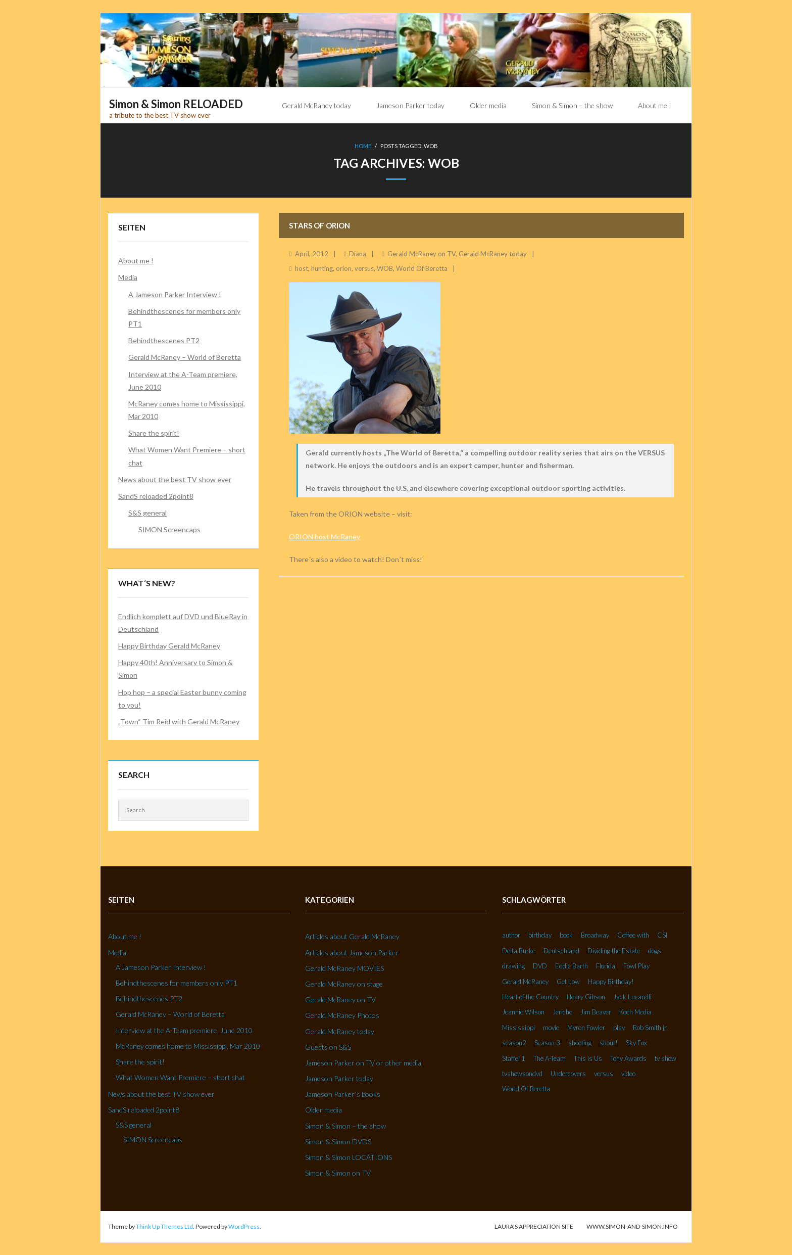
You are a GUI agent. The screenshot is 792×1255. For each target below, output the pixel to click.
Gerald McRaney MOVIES (344, 967)
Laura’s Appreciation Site (533, 1226)
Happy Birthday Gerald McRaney (169, 645)
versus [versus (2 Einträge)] (603, 1073)
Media (127, 276)
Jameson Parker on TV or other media (363, 1062)
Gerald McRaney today (493, 253)
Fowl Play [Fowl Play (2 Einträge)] (636, 965)
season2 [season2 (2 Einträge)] (514, 1042)
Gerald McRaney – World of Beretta (184, 356)
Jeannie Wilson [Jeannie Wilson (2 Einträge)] (523, 1011)
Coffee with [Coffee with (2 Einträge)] (633, 935)
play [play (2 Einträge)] (619, 1027)
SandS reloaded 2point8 (155, 495)
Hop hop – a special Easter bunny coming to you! (182, 698)
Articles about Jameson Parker (352, 952)
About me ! (136, 260)
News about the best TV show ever (174, 479)
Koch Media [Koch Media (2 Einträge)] (635, 1011)
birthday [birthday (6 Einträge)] (540, 935)
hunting (322, 268)
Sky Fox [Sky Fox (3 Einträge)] (636, 1042)
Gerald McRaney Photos (342, 1014)
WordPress (244, 1226)
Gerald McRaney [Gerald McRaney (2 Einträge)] (525, 981)
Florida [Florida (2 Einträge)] (605, 965)
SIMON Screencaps (169, 529)
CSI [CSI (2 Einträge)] (662, 935)
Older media (323, 1109)
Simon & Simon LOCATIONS (348, 1156)
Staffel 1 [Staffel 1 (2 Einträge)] (513, 1058)
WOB (385, 268)
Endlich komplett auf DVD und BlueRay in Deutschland (182, 622)
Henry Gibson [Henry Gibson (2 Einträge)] (586, 996)
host (301, 268)
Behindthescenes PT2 (164, 340)
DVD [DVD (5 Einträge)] (540, 965)
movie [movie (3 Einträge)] (551, 1027)
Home (363, 146)
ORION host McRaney (324, 536)
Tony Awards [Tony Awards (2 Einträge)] (628, 1058)
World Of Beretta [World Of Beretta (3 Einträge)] (526, 1088)
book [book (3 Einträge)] (566, 935)
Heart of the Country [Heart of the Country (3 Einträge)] (530, 996)
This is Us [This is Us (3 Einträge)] (588, 1058)
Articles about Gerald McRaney (352, 936)
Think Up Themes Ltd (164, 1226)
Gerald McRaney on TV (421, 253)
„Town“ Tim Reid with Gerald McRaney (178, 721)
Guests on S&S (328, 1046)
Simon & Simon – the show (345, 1125)
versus (364, 268)
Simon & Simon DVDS (338, 1141)
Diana (357, 253)
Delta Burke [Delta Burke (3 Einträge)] (518, 950)
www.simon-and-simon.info (632, 1226)
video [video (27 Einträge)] (628, 1073)
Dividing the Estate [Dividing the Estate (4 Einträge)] (613, 950)
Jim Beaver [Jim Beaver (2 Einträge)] (595, 1011)
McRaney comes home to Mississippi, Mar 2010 (186, 409)
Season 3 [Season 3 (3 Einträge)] (547, 1042)
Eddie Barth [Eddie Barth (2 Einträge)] (571, 965)
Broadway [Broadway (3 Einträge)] (595, 935)
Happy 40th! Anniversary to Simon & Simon (175, 668)
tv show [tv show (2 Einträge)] (665, 1058)
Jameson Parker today (339, 1078)
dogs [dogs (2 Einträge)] (654, 950)
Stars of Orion (319, 224)
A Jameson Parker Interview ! (174, 294)
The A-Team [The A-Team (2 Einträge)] (549, 1058)
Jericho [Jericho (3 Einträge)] (562, 1011)
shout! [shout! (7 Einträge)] (609, 1042)
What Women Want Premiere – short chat (186, 455)
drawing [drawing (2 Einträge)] (513, 965)
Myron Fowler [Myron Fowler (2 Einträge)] (586, 1027)
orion (344, 268)
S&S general (147, 512)
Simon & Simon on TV (338, 1172)
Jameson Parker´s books (342, 1093)
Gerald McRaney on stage (344, 983)
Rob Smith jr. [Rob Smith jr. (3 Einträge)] (650, 1027)
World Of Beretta (422, 268)
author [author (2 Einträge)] (511, 935)
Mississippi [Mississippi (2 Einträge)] (518, 1027)
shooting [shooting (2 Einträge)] (579, 1042)
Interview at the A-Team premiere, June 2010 (182, 380)
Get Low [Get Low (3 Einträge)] (568, 981)
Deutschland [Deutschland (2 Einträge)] (561, 950)
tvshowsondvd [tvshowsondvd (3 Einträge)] (522, 1073)
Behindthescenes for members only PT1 (184, 317)
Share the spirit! (153, 432)
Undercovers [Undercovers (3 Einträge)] (568, 1073)
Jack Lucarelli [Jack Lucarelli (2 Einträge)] (632, 996)
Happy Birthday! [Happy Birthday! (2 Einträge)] (611, 981)
